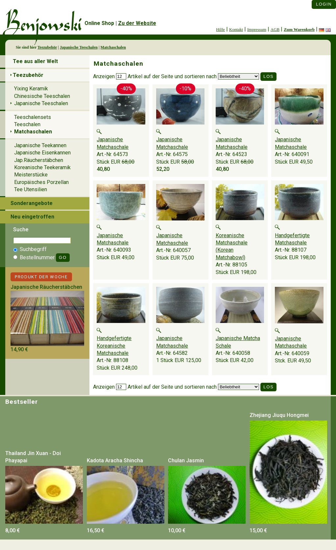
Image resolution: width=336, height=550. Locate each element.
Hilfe (220, 29)
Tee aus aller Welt (35, 61)
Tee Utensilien (30, 189)
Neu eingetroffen (32, 217)
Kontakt (236, 29)
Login (324, 4)
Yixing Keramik (31, 88)
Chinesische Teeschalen (42, 96)
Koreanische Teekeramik (42, 167)
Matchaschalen (113, 47)
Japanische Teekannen (40, 145)
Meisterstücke (31, 175)
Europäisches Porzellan (41, 182)
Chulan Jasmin (186, 460)
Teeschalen (27, 124)
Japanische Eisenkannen (42, 152)
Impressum (256, 29)
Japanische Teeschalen (79, 47)
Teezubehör (47, 47)
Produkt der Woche (41, 276)
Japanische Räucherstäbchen (46, 287)
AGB (275, 29)
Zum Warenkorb (299, 29)
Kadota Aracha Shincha (115, 460)
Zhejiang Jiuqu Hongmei (279, 415)
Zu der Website (137, 23)
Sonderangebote (32, 203)
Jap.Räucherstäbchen (38, 160)
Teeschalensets (32, 117)
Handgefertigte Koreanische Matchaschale (114, 345)
